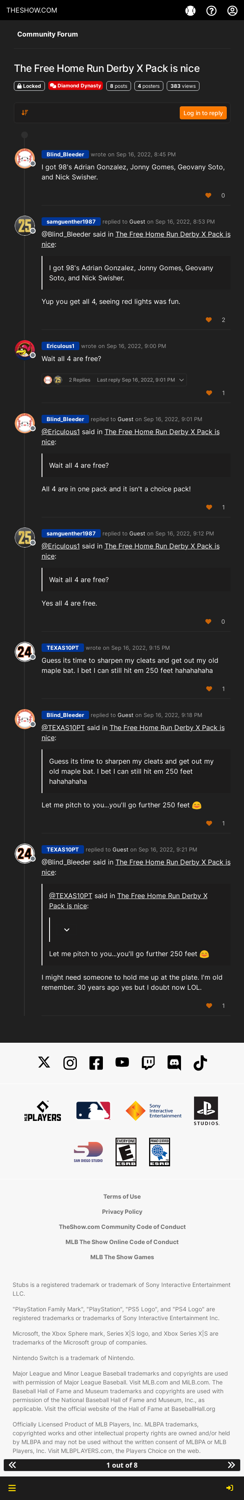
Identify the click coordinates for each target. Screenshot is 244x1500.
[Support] (212, 10)
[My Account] (232, 10)
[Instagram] (70, 1063)
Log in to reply (203, 112)
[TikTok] (200, 1063)
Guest (137, 221)
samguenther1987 (71, 221)
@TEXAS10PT (63, 727)
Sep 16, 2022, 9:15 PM (140, 647)
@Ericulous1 (61, 431)
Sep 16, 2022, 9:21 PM (168, 849)
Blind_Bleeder (65, 154)
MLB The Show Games (122, 1256)
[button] (12, 1488)
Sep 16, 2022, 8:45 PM (146, 154)
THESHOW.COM (31, 10)
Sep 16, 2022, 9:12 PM (184, 533)
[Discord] (174, 1063)
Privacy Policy (122, 1211)
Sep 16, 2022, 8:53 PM (185, 221)
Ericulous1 (60, 346)
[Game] (191, 10)
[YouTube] (122, 1063)
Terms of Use (122, 1196)
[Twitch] (148, 1063)
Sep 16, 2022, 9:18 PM (173, 715)
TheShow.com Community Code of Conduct (122, 1226)
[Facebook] (96, 1063)
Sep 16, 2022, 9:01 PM (173, 419)
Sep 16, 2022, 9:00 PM (136, 346)
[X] (44, 1063)
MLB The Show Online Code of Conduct (122, 1241)
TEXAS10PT (63, 647)
